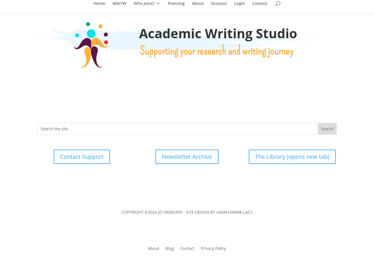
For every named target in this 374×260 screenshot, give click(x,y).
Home (99, 3)
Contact (259, 3)
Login (239, 3)
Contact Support (82, 156)
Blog (170, 248)
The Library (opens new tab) (292, 156)
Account (219, 3)
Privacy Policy (213, 248)
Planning (176, 3)
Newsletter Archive (187, 156)
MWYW (119, 3)
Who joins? (144, 3)
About (198, 3)
